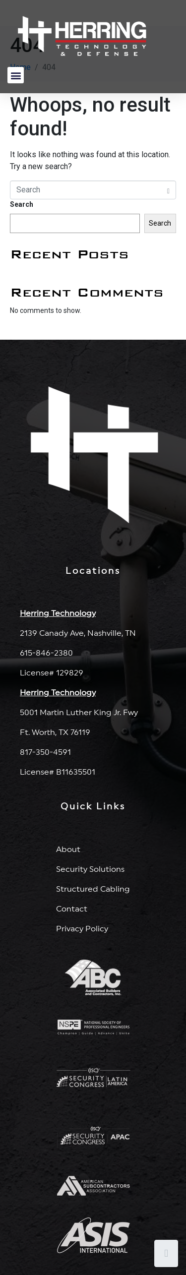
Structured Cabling (93, 889)
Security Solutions (90, 869)
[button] (15, 75)
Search (21, 204)
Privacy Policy (82, 929)
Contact (71, 909)
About (68, 849)
